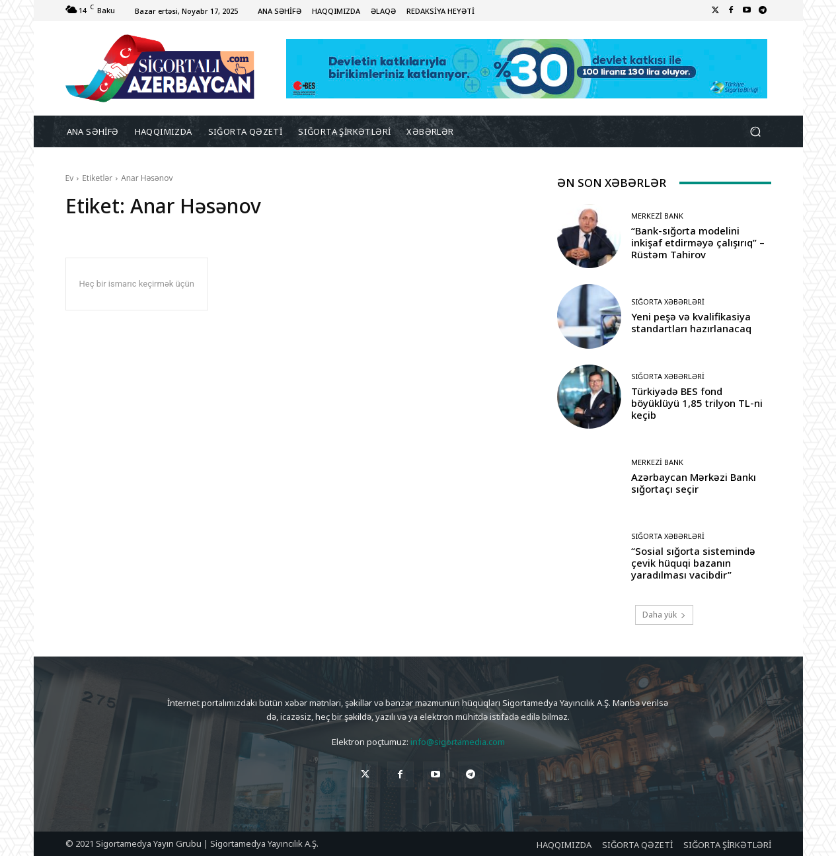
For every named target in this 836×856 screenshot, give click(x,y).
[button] (755, 131)
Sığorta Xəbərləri (667, 301)
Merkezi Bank (657, 215)
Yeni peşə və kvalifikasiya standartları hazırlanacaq (691, 322)
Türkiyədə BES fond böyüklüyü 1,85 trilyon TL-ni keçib (697, 402)
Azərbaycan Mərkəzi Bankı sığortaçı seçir (693, 482)
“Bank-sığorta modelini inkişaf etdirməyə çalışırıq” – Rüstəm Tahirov (698, 242)
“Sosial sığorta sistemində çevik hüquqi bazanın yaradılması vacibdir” (693, 562)
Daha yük (664, 614)
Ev (69, 178)
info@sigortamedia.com (457, 742)
